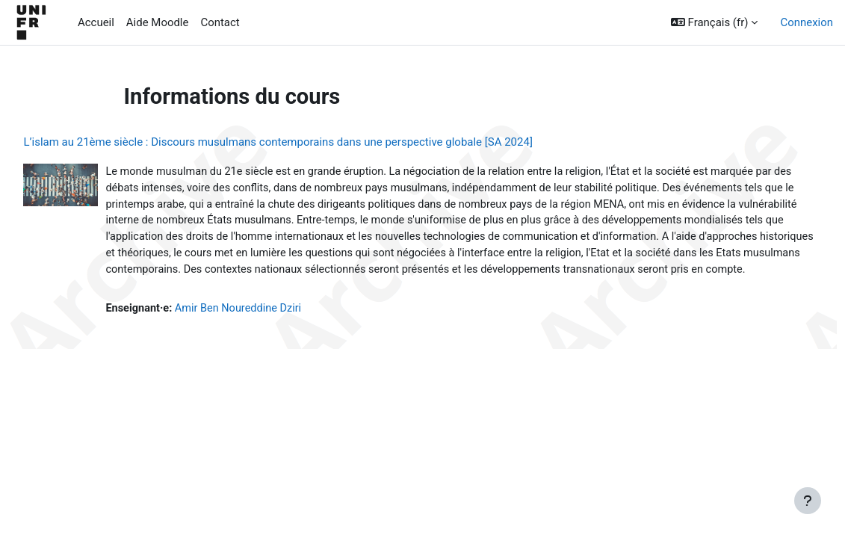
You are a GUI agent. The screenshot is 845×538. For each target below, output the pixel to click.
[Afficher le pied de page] (807, 500)
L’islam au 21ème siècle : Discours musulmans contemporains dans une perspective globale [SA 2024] (311, 142)
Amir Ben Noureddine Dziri (275, 329)
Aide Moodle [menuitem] (157, 22)
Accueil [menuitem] (96, 22)
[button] (714, 22)
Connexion (806, 22)
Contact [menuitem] (219, 22)
